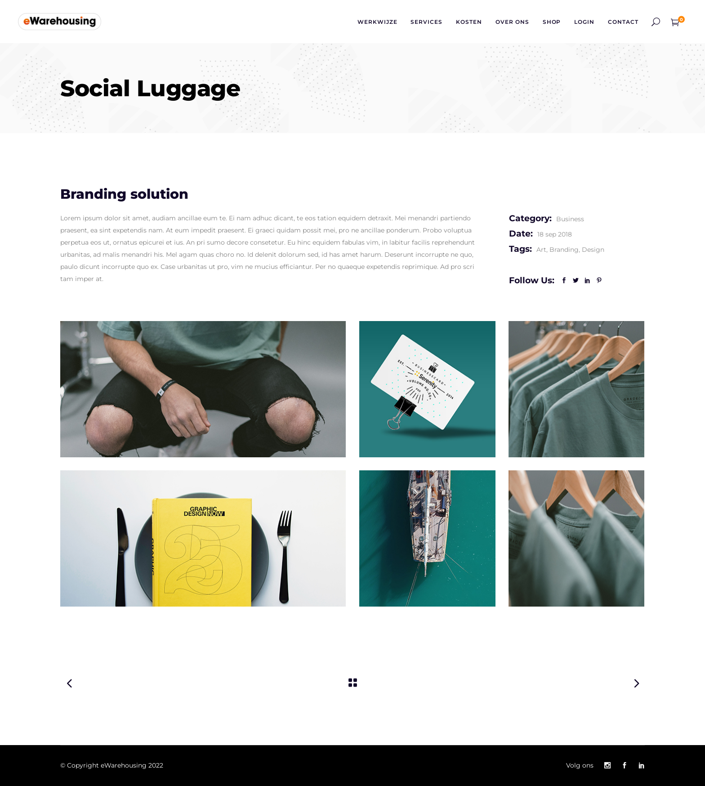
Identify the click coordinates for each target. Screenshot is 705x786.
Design (593, 250)
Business (570, 219)
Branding (564, 250)
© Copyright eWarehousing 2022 (111, 765)
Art (541, 250)
